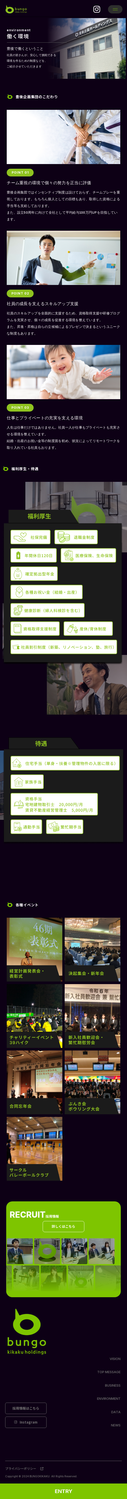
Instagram (26, 1422)
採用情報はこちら (25, 1408)
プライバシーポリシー (24, 1468)
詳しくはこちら (63, 1226)
